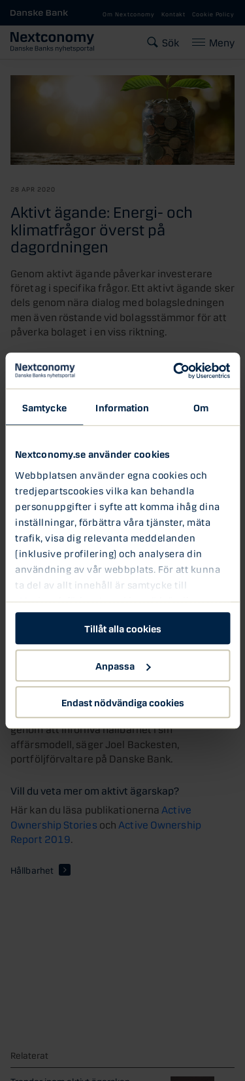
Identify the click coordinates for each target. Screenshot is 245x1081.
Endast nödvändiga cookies (122, 701)
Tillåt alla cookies (122, 627)
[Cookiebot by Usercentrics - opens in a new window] (174, 370)
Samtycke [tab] (44, 406)
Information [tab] (122, 406)
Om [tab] (200, 406)
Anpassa (122, 665)
